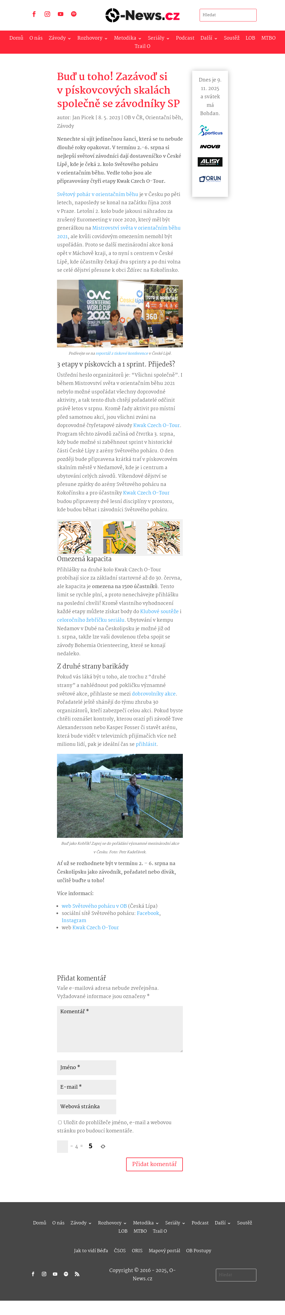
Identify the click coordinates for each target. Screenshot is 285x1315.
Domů (16, 39)
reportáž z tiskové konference (122, 354)
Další (206, 39)
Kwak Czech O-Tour (156, 426)
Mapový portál (164, 1250)
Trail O (142, 48)
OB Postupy (198, 1250)
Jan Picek (83, 118)
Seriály (156, 39)
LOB (250, 39)
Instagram (74, 921)
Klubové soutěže (159, 612)
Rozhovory (89, 39)
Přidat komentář (154, 1164)
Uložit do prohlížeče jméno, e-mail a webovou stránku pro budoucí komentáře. (114, 1127)
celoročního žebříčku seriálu (90, 620)
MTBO (268, 39)
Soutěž (232, 39)
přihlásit (146, 745)
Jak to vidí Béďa (91, 1250)
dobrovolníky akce (154, 694)
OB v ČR (133, 118)
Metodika (125, 39)
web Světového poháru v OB (94, 907)
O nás (36, 39)
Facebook (148, 914)
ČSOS (120, 1250)
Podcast (185, 39)
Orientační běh (163, 118)
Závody (57, 39)
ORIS (137, 1250)
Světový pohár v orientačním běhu (97, 195)
